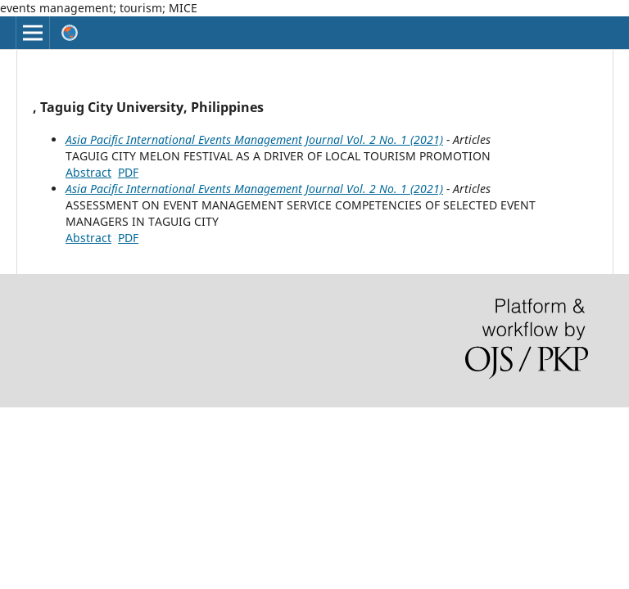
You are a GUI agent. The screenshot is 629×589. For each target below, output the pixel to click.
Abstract (88, 172)
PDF (128, 172)
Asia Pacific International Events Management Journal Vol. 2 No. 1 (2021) (254, 139)
